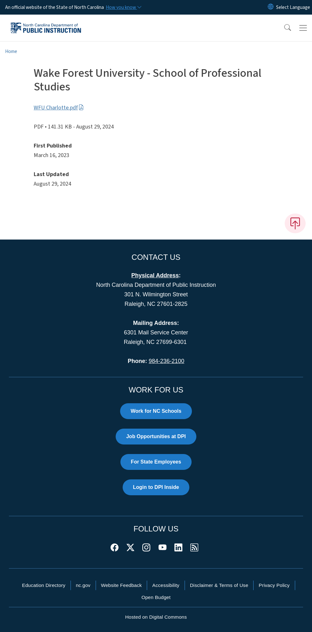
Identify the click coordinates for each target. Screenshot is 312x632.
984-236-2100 (166, 361)
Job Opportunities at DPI (156, 436)
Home (11, 51)
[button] (283, 28)
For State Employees (156, 461)
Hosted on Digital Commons (156, 617)
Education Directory (43, 585)
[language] (293, 7)
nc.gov (83, 585)
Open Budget (156, 597)
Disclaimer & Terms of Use (219, 585)
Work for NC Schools (156, 411)
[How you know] (123, 7)
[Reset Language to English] (271, 7)
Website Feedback (121, 585)
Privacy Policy (274, 585)
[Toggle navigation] (303, 28)
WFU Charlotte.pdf (59, 108)
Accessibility (165, 585)
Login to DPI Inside (156, 487)
